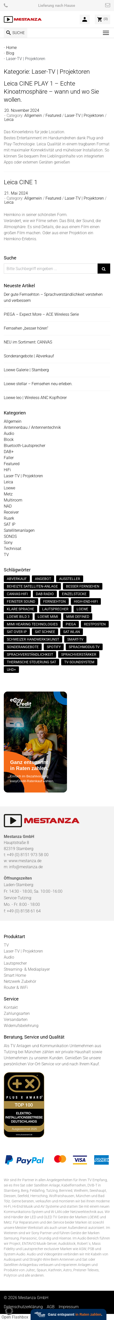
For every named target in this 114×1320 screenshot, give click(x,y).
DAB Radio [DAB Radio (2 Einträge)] (45, 594)
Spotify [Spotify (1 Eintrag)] (54, 647)
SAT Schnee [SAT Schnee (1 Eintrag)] (45, 632)
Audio (9, 433)
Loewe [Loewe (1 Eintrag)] (82, 609)
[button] (9, 1311)
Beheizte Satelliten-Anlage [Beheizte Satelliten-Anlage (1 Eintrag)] (32, 586)
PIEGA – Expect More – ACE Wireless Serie (41, 314)
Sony (8, 542)
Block (9, 439)
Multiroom (13, 500)
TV (6, 554)
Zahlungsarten (17, 1013)
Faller (9, 457)
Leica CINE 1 (20, 182)
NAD (8, 506)
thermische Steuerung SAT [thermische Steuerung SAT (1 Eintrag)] (31, 662)
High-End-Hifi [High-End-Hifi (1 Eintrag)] (86, 601)
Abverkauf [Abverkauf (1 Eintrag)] (17, 579)
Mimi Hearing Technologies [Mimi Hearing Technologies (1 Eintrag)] (32, 624)
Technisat (12, 548)
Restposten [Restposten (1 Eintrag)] (95, 624)
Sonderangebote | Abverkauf (29, 356)
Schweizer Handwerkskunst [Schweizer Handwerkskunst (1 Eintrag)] (33, 639)
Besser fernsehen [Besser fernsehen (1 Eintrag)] (82, 586)
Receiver (11, 512)
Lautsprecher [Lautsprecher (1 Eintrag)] (55, 609)
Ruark (9, 518)
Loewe (9, 488)
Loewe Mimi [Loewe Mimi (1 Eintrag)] (48, 617)
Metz (8, 494)
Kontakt (11, 1007)
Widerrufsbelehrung (21, 1025)
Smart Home (15, 975)
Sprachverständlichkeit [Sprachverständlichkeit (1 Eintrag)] (30, 654)
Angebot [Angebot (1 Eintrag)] (43, 579)
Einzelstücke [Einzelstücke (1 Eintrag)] (74, 594)
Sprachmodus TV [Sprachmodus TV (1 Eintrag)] (84, 647)
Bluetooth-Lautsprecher (24, 445)
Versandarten (16, 1019)
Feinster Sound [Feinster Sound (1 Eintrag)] (21, 601)
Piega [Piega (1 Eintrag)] (71, 624)
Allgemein (33, 115)
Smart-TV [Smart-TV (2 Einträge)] (75, 639)
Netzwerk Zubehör (20, 981)
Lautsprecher (15, 963)
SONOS (10, 536)
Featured (53, 115)
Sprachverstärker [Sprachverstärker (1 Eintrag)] (78, 654)
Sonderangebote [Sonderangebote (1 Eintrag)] (23, 647)
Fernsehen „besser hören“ (26, 328)
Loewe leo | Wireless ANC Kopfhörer (35, 397)
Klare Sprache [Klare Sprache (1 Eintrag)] (20, 609)
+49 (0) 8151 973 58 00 (28, 854)
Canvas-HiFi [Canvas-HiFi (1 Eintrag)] (17, 594)
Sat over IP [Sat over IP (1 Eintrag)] (17, 632)
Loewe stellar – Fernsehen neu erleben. (38, 383)
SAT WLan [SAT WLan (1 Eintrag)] (71, 632)
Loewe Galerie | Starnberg (26, 369)
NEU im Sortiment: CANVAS (28, 342)
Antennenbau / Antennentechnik (32, 427)
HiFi (7, 469)
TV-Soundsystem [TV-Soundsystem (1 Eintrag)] (79, 662)
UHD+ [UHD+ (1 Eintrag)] (11, 670)
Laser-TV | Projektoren (84, 115)
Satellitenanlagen (19, 530)
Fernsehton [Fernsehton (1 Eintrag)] (54, 601)
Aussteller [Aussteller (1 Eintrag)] (69, 579)
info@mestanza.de (26, 866)
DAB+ (9, 451)
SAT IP (9, 524)
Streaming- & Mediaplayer (27, 969)
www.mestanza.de (25, 860)
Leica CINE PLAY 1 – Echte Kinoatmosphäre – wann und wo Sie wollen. (51, 91)
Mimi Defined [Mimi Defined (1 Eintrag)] (77, 617)
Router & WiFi (16, 987)
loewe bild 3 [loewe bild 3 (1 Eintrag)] (18, 617)
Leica (9, 119)
